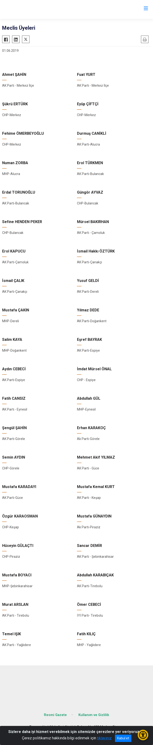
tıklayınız (104, 738)
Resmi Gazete (55, 715)
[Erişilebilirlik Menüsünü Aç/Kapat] (143, 735)
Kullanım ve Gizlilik (93, 715)
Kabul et (123, 738)
